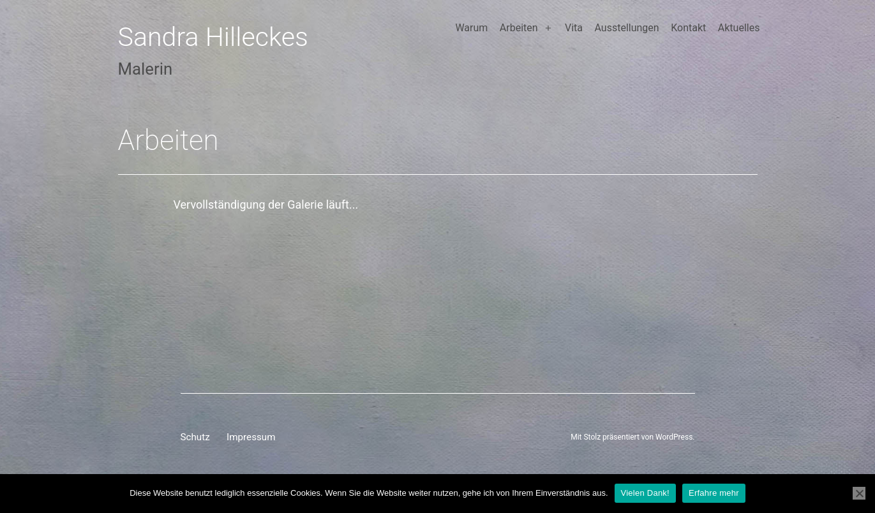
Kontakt (688, 28)
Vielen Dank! (645, 493)
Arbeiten (519, 28)
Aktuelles (739, 28)
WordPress (673, 437)
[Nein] (859, 493)
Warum (471, 28)
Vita (574, 28)
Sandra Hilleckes (213, 37)
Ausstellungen (627, 28)
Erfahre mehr (714, 493)
